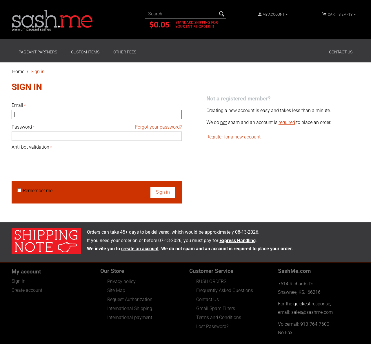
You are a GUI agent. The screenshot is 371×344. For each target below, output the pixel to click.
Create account (27, 290)
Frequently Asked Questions (224, 290)
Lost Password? (212, 326)
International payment (129, 317)
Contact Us (340, 52)
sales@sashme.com (312, 312)
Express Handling (237, 240)
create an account (140, 248)
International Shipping (129, 308)
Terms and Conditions (218, 317)
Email (17, 105)
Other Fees (124, 52)
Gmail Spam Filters (215, 308)
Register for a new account (233, 137)
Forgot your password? (158, 127)
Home (18, 71)
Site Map (116, 290)
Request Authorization (129, 299)
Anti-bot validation (30, 147)
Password (22, 127)
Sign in (163, 192)
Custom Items (85, 52)
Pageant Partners (38, 52)
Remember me (34, 190)
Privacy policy (121, 281)
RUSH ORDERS (211, 281)
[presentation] (56, 162)
